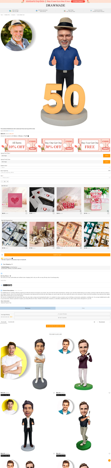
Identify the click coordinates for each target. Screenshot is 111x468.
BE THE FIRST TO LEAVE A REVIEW (55, 326)
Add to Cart (57, 255)
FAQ (83, 308)
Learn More (3, 280)
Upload (106, 155)
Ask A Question (62, 317)
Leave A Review (62, 314)
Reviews (27, 308)
